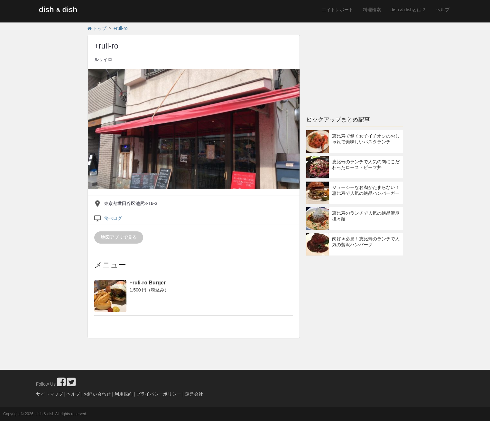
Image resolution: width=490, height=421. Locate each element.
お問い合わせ (97, 394)
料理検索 (372, 9)
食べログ (113, 218)
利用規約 (124, 394)
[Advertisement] (354, 66)
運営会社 (194, 394)
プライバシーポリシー (158, 394)
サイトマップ (49, 394)
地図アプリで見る (119, 237)
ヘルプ (442, 9)
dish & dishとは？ (408, 9)
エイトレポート (337, 9)
